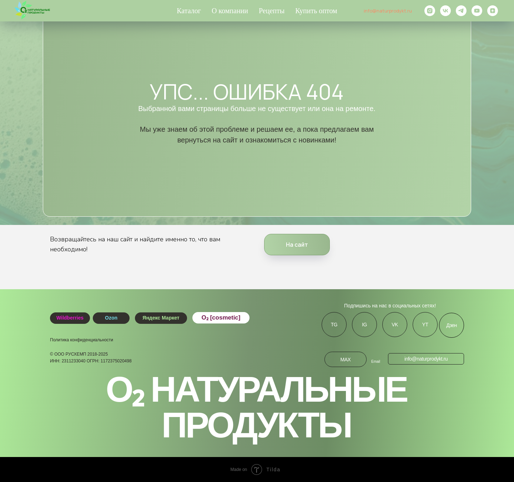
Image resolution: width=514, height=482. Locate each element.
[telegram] (461, 10)
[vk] (445, 10)
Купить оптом (316, 11)
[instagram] (429, 10)
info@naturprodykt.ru (388, 10)
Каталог (189, 11)
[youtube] (477, 10)
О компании (230, 11)
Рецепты (271, 11)
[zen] (492, 10)
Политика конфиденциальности (81, 339)
